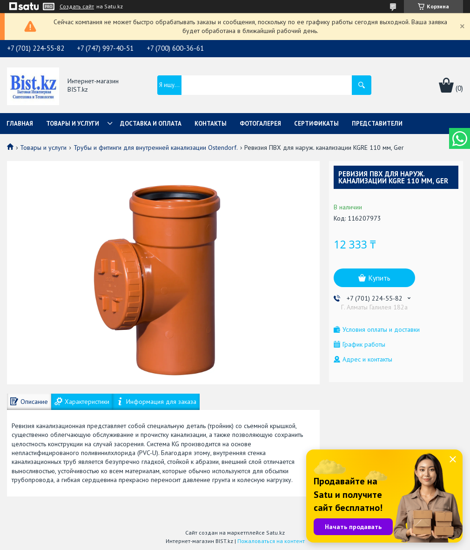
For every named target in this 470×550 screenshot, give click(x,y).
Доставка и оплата (150, 123)
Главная (20, 123)
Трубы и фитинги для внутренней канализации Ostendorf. (156, 147)
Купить (379, 277)
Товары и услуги (72, 123)
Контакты (211, 123)
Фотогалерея (260, 123)
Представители (377, 123)
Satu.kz (275, 532)
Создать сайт (77, 6)
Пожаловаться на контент (271, 540)
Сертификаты (316, 123)
